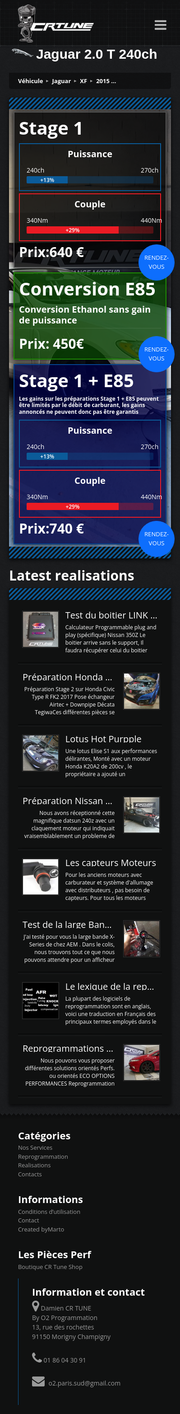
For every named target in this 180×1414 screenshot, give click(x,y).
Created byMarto (41, 1229)
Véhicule (30, 81)
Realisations (34, 1165)
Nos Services (35, 1147)
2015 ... (106, 81)
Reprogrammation (43, 1156)
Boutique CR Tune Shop (50, 1267)
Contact (28, 1220)
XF (83, 81)
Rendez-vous (156, 262)
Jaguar (61, 81)
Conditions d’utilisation (49, 1212)
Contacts (30, 1174)
